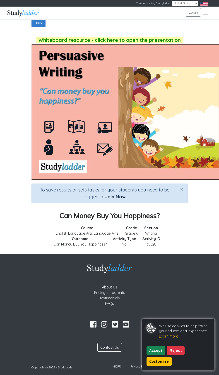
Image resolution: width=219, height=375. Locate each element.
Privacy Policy (140, 366)
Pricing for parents (109, 292)
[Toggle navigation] (206, 13)
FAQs (109, 303)
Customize (159, 361)
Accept (155, 350)
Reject (176, 350)
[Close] (182, 189)
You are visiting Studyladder (153, 3)
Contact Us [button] (109, 347)
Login (193, 12)
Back (38, 23)
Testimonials (109, 298)
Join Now (115, 196)
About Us (109, 287)
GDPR (117, 366)
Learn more (168, 336)
